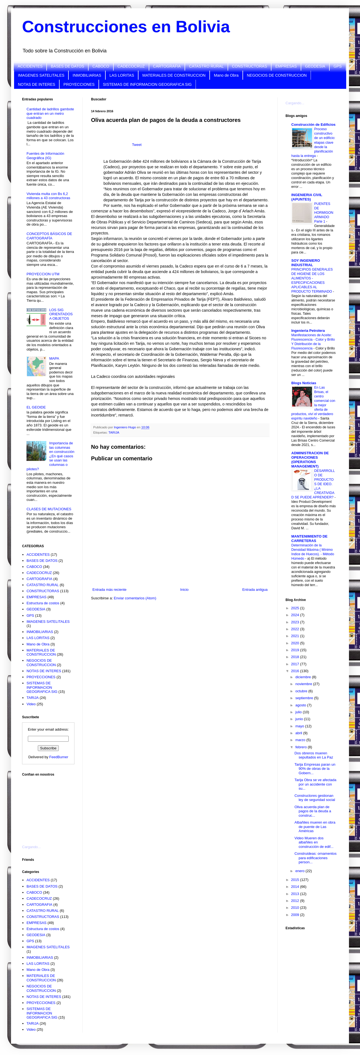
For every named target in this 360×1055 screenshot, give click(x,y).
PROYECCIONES (79, 84)
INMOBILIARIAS (87, 75)
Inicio (184, 589)
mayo (300, 726)
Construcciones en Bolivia (126, 26)
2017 (295, 664)
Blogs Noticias (303, 383)
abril (299, 733)
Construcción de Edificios (313, 124)
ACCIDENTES (30, 66)
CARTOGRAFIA (167, 66)
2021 (295, 636)
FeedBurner (58, 757)
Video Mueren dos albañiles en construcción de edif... (313, 842)
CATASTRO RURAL (206, 66)
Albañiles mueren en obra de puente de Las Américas (314, 826)
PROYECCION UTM (42, 274)
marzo (300, 740)
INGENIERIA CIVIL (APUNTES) (306, 197)
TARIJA (113, 432)
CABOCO (100, 66)
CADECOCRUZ (131, 66)
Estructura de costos (42, 603)
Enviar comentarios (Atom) (135, 598)
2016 (295, 671)
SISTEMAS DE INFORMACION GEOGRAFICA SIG (147, 84)
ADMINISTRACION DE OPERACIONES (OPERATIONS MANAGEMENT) (310, 459)
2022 (295, 629)
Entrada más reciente (109, 589)
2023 (295, 622)
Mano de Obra (226, 75)
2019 (295, 650)
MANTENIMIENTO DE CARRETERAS (309, 538)
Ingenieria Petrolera (308, 330)
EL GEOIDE (36, 407)
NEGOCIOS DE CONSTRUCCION (277, 75)
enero (300, 871)
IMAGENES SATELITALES (41, 75)
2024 (295, 615)
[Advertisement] (49, 807)
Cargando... (31, 847)
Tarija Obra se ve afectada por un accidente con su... (315, 784)
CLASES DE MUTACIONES (48, 509)
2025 (295, 608)
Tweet (137, 145)
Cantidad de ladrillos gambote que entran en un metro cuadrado (50, 113)
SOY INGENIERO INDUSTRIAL (305, 262)
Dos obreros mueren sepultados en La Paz (313, 755)
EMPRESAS (286, 66)
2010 (295, 908)
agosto (301, 705)
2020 (295, 643)
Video (31, 704)
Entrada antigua (255, 589)
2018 (295, 657)
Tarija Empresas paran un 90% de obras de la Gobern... (314, 768)
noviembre (304, 684)
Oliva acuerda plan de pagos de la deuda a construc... (312, 811)
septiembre (304, 698)
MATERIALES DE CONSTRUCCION (174, 75)
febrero (301, 747)
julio (299, 712)
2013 (295, 894)
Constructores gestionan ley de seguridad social (314, 798)
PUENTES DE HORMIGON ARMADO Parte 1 (323, 212)
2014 (295, 887)
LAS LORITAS (122, 75)
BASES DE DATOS (67, 66)
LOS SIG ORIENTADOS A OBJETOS (61, 314)
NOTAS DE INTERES (36, 84)
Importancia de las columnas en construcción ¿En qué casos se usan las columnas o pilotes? (50, 456)
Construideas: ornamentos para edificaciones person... (315, 857)
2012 (295, 901)
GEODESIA (315, 66)
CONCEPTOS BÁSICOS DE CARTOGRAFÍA (49, 236)
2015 (295, 880)
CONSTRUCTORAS (249, 66)
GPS (338, 66)
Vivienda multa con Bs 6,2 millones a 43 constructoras (48, 196)
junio (299, 719)
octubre (301, 691)
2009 (295, 915)
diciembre (303, 677)
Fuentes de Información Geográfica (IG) (45, 155)
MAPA (54, 358)
